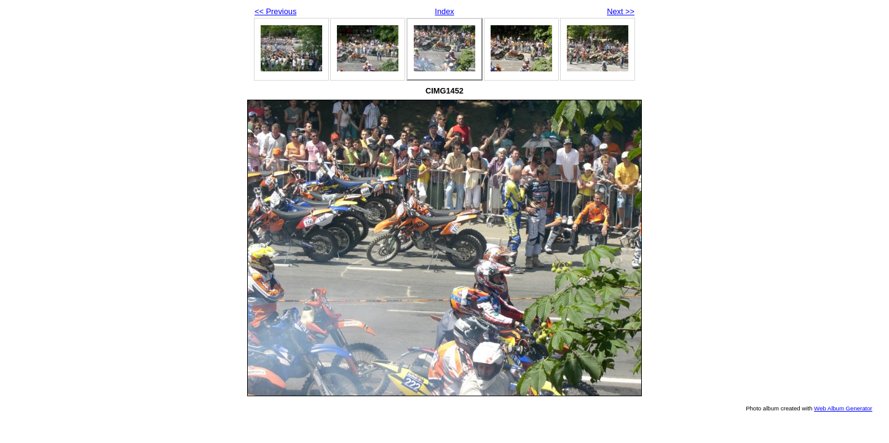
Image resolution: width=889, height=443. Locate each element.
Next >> (620, 11)
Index (444, 11)
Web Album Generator (843, 408)
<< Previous (275, 11)
